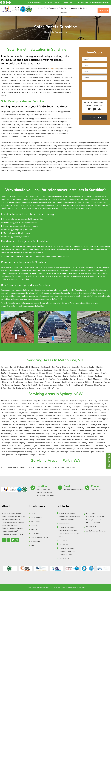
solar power (52, 68)
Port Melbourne (29, 376)
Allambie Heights (25, 401)
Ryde (35, 446)
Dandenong (13, 373)
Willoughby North (22, 455)
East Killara (43, 419)
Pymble (91, 443)
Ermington (5, 422)
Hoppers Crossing (101, 373)
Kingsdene (28, 428)
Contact (63, 12)
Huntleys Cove (82, 425)
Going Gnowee (51, 8)
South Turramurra (66, 446)
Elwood (49, 373)
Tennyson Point (19, 449)
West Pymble (44, 452)
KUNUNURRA (19, 467)
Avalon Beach (53, 401)
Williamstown (7, 385)
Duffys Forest (12, 419)
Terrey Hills (31, 449)
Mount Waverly (78, 385)
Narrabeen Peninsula (9, 437)
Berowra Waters (75, 404)
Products (74, 8)
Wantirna (55, 388)
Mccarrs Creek (66, 431)
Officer (4, 388)
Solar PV (63, 8)
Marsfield (54, 431)
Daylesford (24, 373)
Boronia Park (38, 407)
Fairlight (14, 422)
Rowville (11, 388)
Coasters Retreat (85, 410)
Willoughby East (7, 455)
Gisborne (75, 373)
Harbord (4, 425)
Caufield (4, 373)
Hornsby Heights (43, 425)
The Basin (41, 449)
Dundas (21, 419)
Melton (32, 370)
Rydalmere (27, 446)
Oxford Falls (40, 443)
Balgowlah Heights (77, 401)
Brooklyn (48, 407)
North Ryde (66, 440)
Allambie (14, 401)
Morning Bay (56, 434)
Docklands (34, 373)
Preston (40, 376)
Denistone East (91, 416)
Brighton (82, 376)
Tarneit (14, 370)
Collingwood (18, 379)
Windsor (17, 385)
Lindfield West (59, 428)
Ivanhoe (80, 379)
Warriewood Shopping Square (12, 452)
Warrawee (89, 449)
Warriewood (99, 449)
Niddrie (5, 382)
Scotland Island (44, 446)
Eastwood (74, 419)
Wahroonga (70, 449)
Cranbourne (23, 370)
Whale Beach (75, 452)
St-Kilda (88, 382)
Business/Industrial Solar (40, 537)
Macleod (88, 379)
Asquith (37, 401)
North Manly (40, 440)
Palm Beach (50, 443)
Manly (26, 431)
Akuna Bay (5, 401)
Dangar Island (37, 416)
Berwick (99, 370)
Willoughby (100, 452)
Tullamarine (5, 370)
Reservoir (48, 376)
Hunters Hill (56, 425)
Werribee (57, 376)
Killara (4, 428)
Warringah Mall (31, 452)
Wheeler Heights (87, 452)
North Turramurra (91, 440)
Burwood (4, 367)
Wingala (33, 455)
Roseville (4, 446)
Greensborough (86, 373)
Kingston (99, 367)
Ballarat (13, 367)
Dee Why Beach (68, 416)
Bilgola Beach (95, 404)
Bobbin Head (26, 407)
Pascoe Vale (39, 382)
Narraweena (23, 437)
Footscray (57, 373)
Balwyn (66, 376)
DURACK (30, 467)
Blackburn (74, 376)
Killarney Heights (15, 428)
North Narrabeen (53, 440)
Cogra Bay (97, 410)
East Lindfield (54, 419)
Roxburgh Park (22, 388)
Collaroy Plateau (21, 413)
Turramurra (60, 449)
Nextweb (82, 587)
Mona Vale (19, 434)
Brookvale (57, 407)
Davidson (48, 416)
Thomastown (98, 382)
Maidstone (97, 379)
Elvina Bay (97, 419)
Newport (68, 437)
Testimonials (35, 541)
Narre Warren (100, 385)
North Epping (29, 440)
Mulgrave (89, 385)
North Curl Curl (16, 440)
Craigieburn (29, 379)
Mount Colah (75, 434)
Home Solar (35, 533)
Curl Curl (11, 416)
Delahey (61, 385)
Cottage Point (35, 413)
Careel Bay (66, 407)
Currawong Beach (24, 416)
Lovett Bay (80, 428)
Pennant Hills (75, 443)
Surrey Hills (46, 388)
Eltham (42, 373)
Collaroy (106, 410)
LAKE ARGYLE (41, 467)
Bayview (97, 401)
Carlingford (77, 407)
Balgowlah (64, 401)
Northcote (29, 382)
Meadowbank (78, 431)
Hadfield (57, 370)
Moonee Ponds (7, 376)
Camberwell (45, 367)
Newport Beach (79, 437)
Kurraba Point (38, 428)
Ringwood (57, 382)
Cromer (95, 413)
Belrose (16, 404)
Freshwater (61, 422)
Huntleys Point (95, 425)
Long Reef (70, 428)
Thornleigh (50, 449)
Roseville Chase (15, 446)
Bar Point (88, 401)
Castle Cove (11, 410)
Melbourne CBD (23, 367)
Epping (92, 367)
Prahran (48, 382)
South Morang (34, 388)
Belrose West (26, 404)
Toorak (107, 382)
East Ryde (64, 419)
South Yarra (56, 367)
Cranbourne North (49, 385)
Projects (84, 8)
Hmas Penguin (21, 425)
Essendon (73, 370)
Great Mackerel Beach (93, 422)
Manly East (35, 431)
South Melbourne (68, 382)
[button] (51, 8)
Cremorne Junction (69, 413)
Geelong (39, 370)
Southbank (48, 370)
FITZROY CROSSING (57, 467)
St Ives (88, 446)
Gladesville (72, 422)
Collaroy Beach (8, 413)
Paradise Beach (63, 443)
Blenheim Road (14, 407)
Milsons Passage (7, 434)
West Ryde (54, 452)
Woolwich (41, 455)
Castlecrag (22, 410)
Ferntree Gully (62, 379)
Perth (68, 385)
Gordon (80, 422)
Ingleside (106, 425)
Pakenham (18, 376)
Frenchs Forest (33, 422)
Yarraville (26, 385)
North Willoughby (18, 443)
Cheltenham (83, 370)
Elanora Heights (85, 419)
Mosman (65, 434)
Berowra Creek (47, 404)
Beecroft (8, 404)
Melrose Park (90, 431)
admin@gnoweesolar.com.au (101, 2)
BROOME (71, 467)
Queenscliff (100, 443)
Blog (32, 545)
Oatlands (30, 443)
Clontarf (73, 410)
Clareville (65, 410)
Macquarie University (14, 431)
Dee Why (57, 416)
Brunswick (76, 367)
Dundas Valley (31, 419)
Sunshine (84, 367)
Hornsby (32, 425)
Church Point (55, 410)
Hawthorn (35, 367)
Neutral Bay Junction (38, 437)
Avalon (44, 401)
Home (40, 8)
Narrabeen (101, 434)
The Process (35, 521)
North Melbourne (16, 382)
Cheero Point (33, 410)
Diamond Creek (41, 379)
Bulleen (90, 376)
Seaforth (55, 446)
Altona (92, 370)
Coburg (65, 370)
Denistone (80, 416)
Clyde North (36, 385)
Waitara (80, 449)
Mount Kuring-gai (88, 434)
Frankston (67, 373)
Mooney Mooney (42, 434)
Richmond (66, 367)
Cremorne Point (85, 413)
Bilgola (85, 404)
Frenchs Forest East (48, 422)
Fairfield (52, 379)
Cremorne (57, 413)
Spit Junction (80, 446)
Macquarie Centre (93, 428)
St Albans (80, 382)
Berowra (36, 404)
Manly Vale (45, 431)
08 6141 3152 (96, 489)
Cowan (44, 413)
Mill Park (106, 379)
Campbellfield (6, 379)
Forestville (23, 422)
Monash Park (30, 434)
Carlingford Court (90, 407)
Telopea (9, 449)
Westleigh (64, 452)
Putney (84, 443)
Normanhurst (92, 437)
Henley (12, 425)
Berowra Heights (60, 404)
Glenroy (73, 379)
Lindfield (49, 428)
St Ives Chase (98, 446)
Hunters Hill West (69, 425)
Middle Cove (102, 431)
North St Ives (77, 440)
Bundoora (99, 376)
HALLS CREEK (6, 467)
